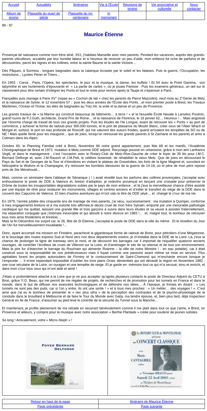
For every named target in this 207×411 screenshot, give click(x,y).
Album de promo (14, 15)
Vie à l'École (108, 5)
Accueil (13, 5)
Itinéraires (80, 5)
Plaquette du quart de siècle (44, 15)
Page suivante (151, 406)
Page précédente (50, 406)
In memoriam (109, 15)
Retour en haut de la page (50, 401)
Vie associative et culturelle (164, 6)
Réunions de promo (132, 6)
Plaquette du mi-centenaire (80, 15)
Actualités (43, 5)
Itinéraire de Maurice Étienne (151, 401)
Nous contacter (194, 6)
